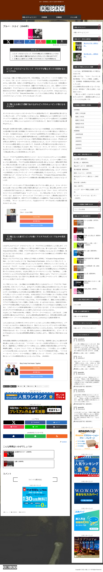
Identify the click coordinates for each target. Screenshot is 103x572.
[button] (99, 209)
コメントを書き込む (35, 463)
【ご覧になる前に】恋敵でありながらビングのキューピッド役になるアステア (35, 56)
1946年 (20, 378)
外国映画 (13, 378)
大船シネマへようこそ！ (81, 32)
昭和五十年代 (79, 127)
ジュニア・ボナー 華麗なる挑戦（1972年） (86, 191)
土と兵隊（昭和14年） (81, 159)
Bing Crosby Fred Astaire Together (30, 359)
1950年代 (78, 141)
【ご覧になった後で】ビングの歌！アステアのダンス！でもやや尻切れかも (34, 59)
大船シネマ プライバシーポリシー (85, 328)
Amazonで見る (27, 217)
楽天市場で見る (43, 217)
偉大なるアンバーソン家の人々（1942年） (86, 178)
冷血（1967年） (79, 186)
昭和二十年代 (79, 117)
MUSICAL (31, 378)
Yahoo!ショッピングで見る (27, 221)
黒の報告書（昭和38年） (82, 169)
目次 (32, 50)
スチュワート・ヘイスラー (42, 378)
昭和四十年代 (79, 124)
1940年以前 (79, 134)
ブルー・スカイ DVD (26, 212)
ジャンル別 (77, 305)
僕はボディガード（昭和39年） (84, 166)
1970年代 (78, 148)
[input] (87, 209)
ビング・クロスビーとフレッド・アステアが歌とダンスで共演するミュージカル (36, 53)
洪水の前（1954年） (80, 182)
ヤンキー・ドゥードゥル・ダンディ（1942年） (85, 197)
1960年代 (78, 145)
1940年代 (6, 378)
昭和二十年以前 (80, 113)
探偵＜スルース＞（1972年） (83, 173)
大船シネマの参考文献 (81, 316)
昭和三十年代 (79, 120)
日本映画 (76, 110)
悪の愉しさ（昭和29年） (82, 162)
